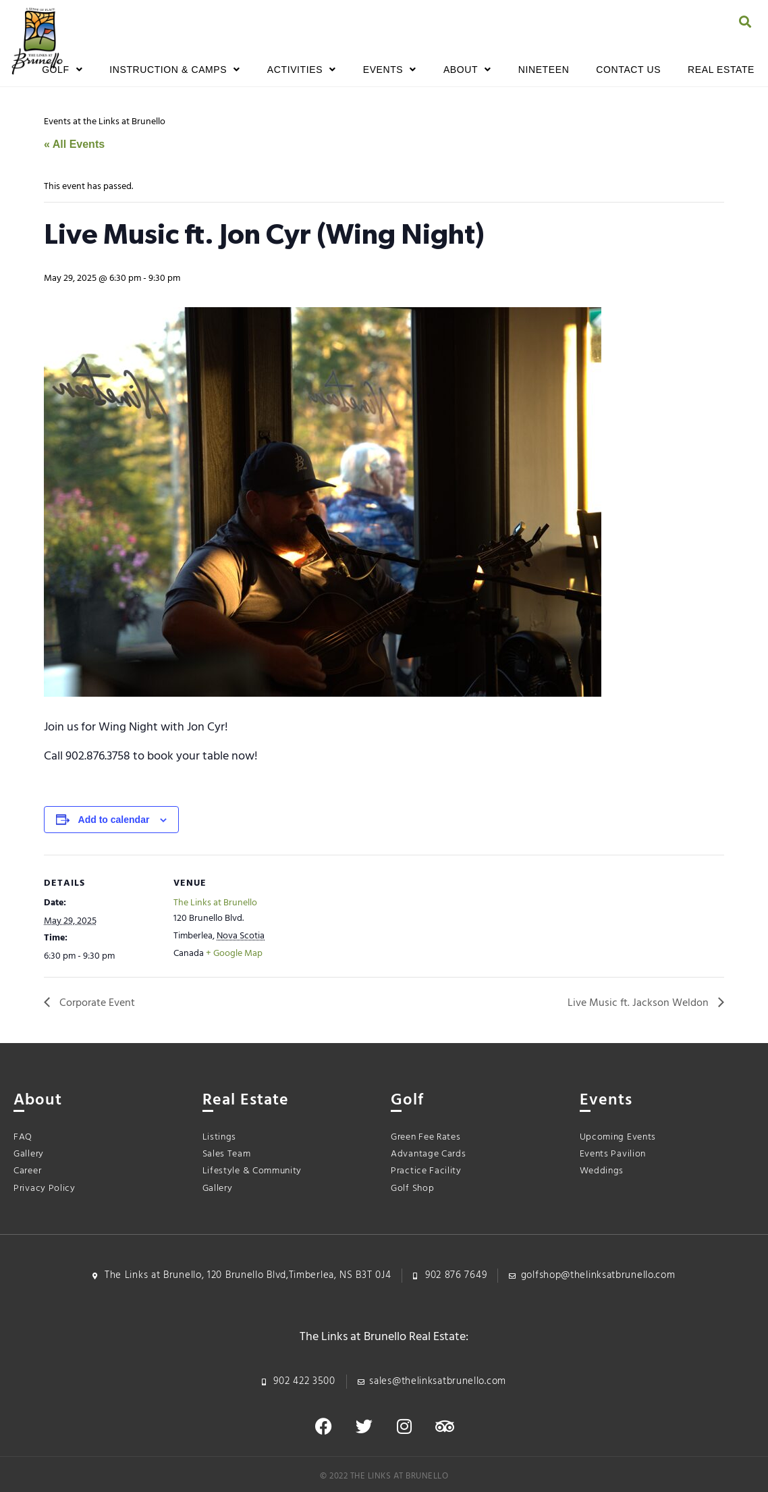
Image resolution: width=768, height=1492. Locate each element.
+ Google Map (234, 953)
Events (389, 69)
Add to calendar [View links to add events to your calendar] (114, 819)
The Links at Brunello (215, 903)
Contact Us (628, 69)
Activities (301, 69)
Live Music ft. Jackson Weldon (639, 1003)
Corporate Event (96, 1003)
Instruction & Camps (174, 69)
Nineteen (544, 69)
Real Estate (721, 69)
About (467, 69)
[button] (745, 21)
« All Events (74, 144)
